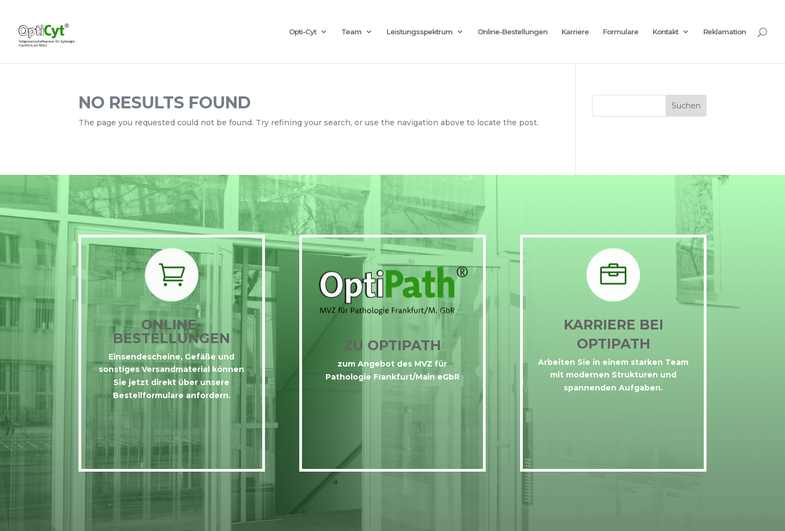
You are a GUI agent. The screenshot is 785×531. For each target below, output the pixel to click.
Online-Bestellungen (512, 32)
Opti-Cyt (302, 32)
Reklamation (724, 32)
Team (351, 32)
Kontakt (665, 32)
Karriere (575, 32)
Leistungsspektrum (419, 32)
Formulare (620, 32)
